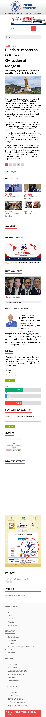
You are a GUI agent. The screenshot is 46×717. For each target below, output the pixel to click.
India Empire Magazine (21, 579)
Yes (9, 370)
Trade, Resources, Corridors (12, 215)
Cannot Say (12, 375)
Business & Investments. (16, 671)
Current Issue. (12, 637)
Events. (9, 619)
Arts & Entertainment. (15, 674)
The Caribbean (29, 214)
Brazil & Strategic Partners (31, 197)
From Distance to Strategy (12, 197)
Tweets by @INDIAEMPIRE (15, 595)
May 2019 (8, 46)
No (9, 372)
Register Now (11, 262)
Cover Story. (11, 664)
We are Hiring (11, 625)
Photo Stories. (12, 681)
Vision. (9, 615)
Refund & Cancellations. (15, 702)
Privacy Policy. (12, 696)
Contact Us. (11, 692)
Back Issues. (11, 640)
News (14, 46)
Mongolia (13, 171)
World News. (11, 668)
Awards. (9, 622)
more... (28, 344)
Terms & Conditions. (14, 699)
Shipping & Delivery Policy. (16, 705)
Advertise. (10, 653)
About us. (10, 612)
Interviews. (10, 677)
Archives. (10, 643)
